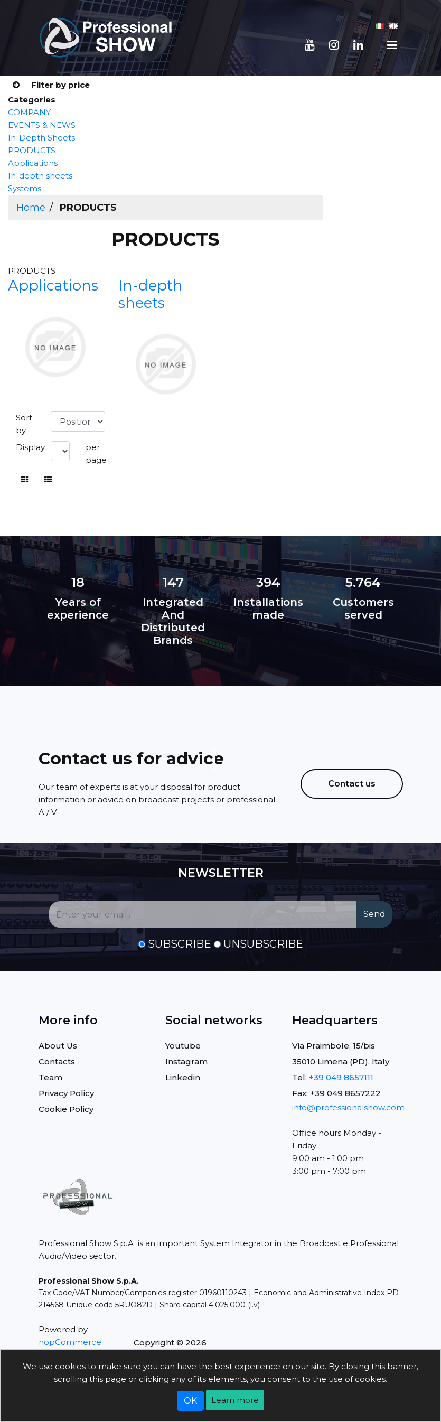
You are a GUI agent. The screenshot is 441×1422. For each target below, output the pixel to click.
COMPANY (29, 112)
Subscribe (179, 944)
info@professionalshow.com (348, 1107)
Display (30, 447)
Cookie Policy (66, 1109)
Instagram (186, 1061)
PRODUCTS (31, 150)
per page (96, 453)
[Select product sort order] (78, 421)
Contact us (352, 784)
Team (50, 1077)
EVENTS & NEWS (42, 125)
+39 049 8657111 (341, 1077)
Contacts (57, 1061)
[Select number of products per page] (60, 451)
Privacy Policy (66, 1093)
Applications (33, 163)
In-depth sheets (40, 176)
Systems (24, 188)
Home (30, 207)
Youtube (183, 1046)
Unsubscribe (263, 944)
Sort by (24, 424)
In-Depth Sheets (41, 138)
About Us (58, 1046)
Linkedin (182, 1077)
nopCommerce (70, 1342)
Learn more (235, 1400)
